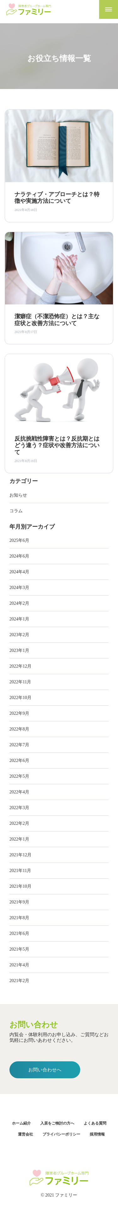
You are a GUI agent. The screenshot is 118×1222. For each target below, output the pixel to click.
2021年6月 (19, 933)
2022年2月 (19, 823)
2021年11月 (20, 870)
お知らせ (18, 495)
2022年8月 (19, 729)
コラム (16, 510)
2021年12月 (20, 855)
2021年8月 (19, 917)
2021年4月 (19, 965)
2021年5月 (19, 949)
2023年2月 (19, 634)
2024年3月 (19, 587)
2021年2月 (19, 980)
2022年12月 (20, 666)
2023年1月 (19, 650)
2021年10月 (20, 886)
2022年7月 (19, 744)
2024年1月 (19, 619)
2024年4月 (19, 571)
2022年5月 (19, 776)
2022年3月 (19, 807)
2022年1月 (19, 839)
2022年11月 (20, 682)
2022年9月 (19, 713)
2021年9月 (19, 902)
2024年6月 (19, 556)
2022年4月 (19, 792)
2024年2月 (19, 603)
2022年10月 (20, 697)
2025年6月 (19, 540)
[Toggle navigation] (108, 9)
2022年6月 (19, 760)
